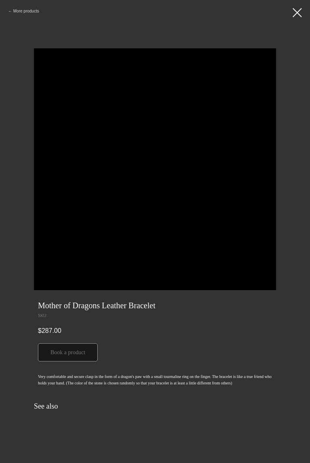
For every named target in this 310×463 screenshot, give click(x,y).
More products (26, 11)
